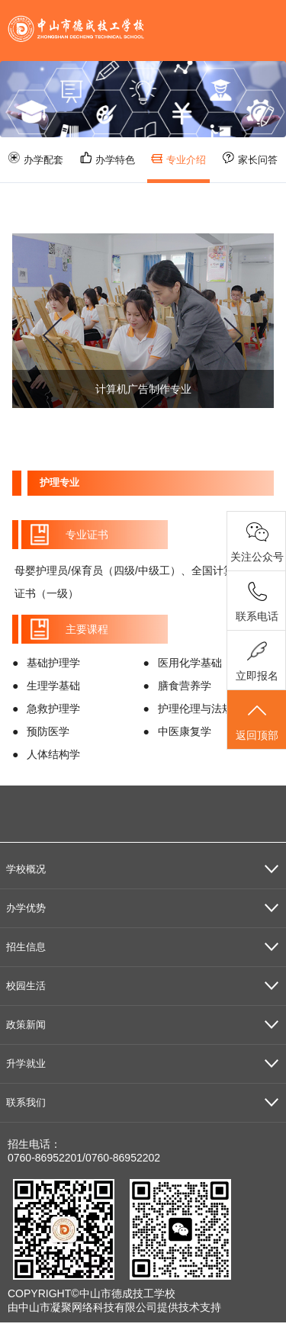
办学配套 (35, 158)
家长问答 (250, 159)
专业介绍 (178, 160)
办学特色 (107, 158)
